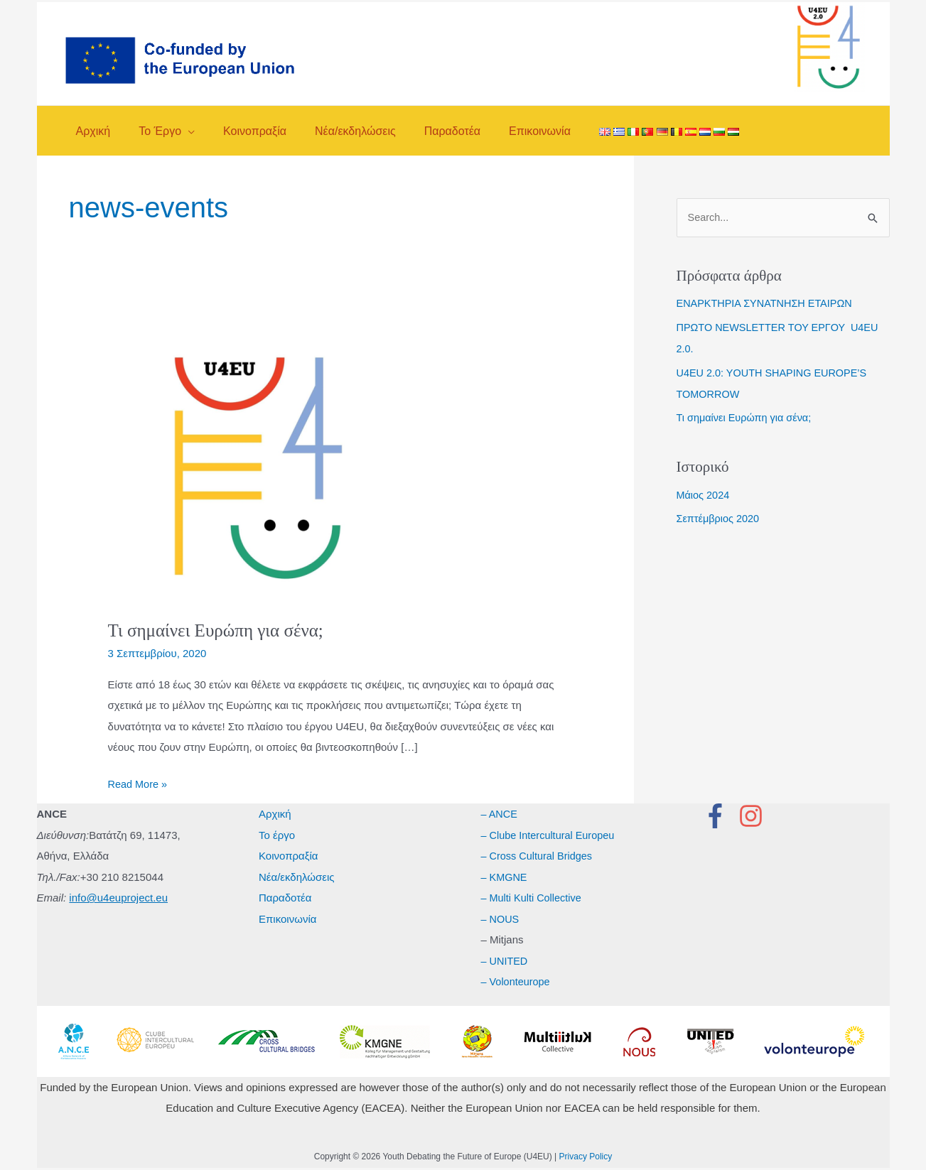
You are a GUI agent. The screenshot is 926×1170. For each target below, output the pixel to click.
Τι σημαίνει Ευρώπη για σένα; (220, 630)
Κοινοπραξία (288, 856)
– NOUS (501, 919)
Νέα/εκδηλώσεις (297, 877)
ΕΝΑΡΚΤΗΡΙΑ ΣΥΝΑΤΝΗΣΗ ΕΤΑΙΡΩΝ (768, 304)
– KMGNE (505, 877)
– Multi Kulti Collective (533, 898)
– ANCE (500, 814)
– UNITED (505, 961)
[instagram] (754, 815)
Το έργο (277, 835)
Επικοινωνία (287, 919)
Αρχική (275, 814)
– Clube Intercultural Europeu (550, 835)
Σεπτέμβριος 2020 (720, 519)
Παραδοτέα (285, 898)
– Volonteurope (517, 981)
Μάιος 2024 (704, 495)
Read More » (139, 784)
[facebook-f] (719, 815)
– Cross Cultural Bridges (539, 856)
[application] (179, 131)
